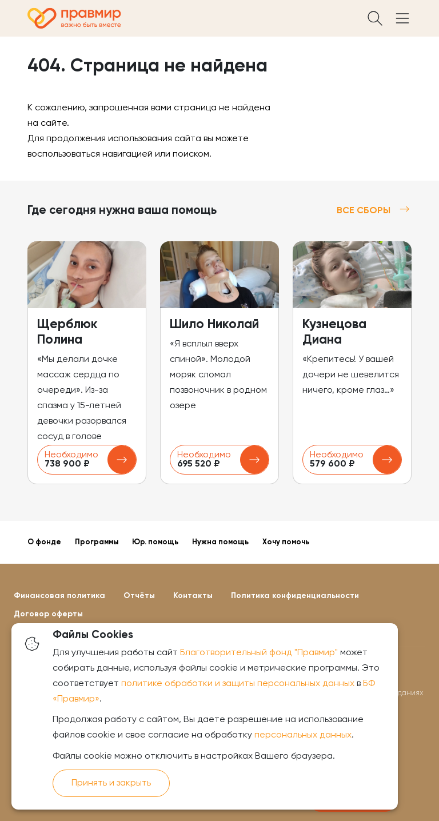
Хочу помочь (285, 542)
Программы (96, 542)
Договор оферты (48, 614)
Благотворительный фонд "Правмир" (259, 652)
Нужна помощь (220, 542)
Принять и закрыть (111, 783)
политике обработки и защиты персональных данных (237, 683)
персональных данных (303, 735)
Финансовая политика (59, 596)
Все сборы (374, 210)
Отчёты (139, 596)
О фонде (44, 542)
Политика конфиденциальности (295, 596)
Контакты (193, 596)
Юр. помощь (155, 542)
